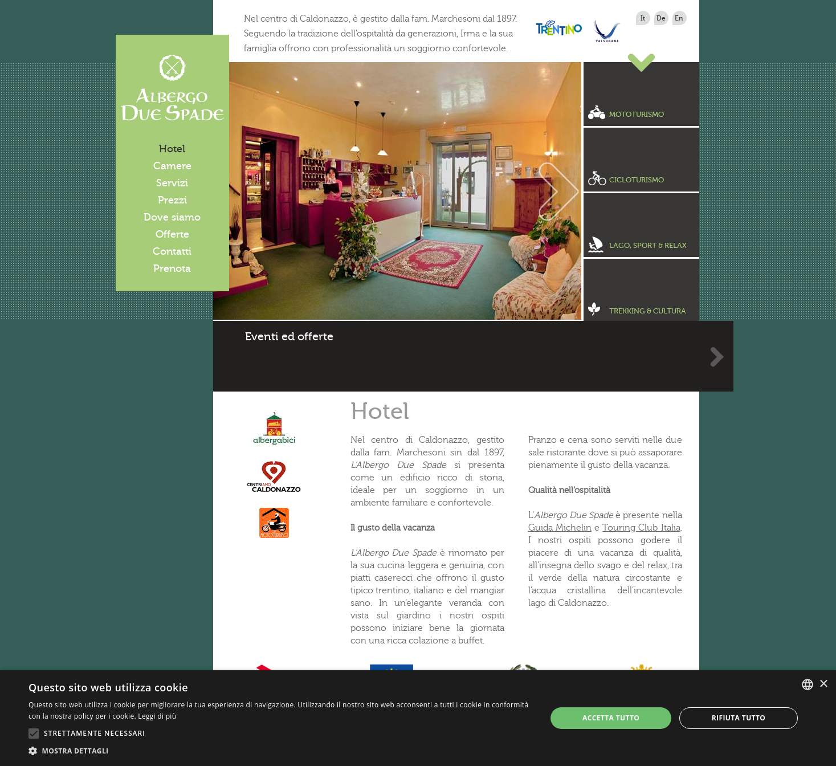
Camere (172, 166)
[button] (279, 751)
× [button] (823, 684)
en (679, 18)
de (661, 18)
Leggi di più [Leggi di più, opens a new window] (157, 716)
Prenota (172, 268)
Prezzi (172, 200)
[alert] (418, 718)
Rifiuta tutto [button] (739, 718)
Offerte (172, 234)
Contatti (172, 251)
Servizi (172, 183)
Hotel (172, 148)
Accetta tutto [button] (610, 718)
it (643, 18)
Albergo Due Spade (172, 88)
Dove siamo (172, 217)
